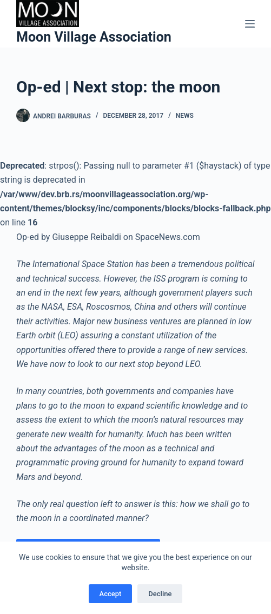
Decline (159, 594)
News (185, 115)
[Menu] (250, 24)
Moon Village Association (93, 37)
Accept (111, 594)
